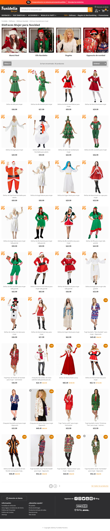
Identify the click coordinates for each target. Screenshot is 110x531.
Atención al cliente (14, 498)
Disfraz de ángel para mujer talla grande (96, 288)
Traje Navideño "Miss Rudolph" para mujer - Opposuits (95, 333)
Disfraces (6, 15)
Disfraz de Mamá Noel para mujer (95, 104)
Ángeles (68, 55)
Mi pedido (32, 506)
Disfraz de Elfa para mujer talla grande (95, 242)
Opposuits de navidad (95, 55)
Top (65, 15)
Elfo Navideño (41, 55)
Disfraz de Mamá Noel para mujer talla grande (68, 288)
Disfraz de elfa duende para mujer (41, 104)
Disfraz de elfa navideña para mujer (95, 150)
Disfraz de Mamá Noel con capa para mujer (95, 196)
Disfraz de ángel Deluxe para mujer (42, 195)
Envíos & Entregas (34, 508)
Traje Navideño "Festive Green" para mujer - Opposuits (68, 470)
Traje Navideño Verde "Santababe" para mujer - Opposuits (96, 470)
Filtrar (6, 63)
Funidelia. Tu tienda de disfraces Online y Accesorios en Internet (9, 9)
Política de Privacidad (8, 510)
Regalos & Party (48, 15)
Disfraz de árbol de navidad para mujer (68, 151)
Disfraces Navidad (22, 21)
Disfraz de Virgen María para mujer (68, 195)
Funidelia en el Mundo (9, 506)
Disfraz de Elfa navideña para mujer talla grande (14, 288)
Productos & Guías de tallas (37, 510)
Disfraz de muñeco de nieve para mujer (14, 333)
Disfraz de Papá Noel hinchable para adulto (14, 196)
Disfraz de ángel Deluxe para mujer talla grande (14, 242)
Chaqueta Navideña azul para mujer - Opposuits (14, 424)
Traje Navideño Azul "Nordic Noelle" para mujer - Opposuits (41, 470)
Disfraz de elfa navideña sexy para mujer (68, 242)
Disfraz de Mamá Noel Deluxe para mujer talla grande (41, 288)
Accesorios (33, 15)
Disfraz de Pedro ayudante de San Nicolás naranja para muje (14, 470)
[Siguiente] (59, 486)
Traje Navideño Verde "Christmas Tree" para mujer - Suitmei (95, 424)
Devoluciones (33, 512)
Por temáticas (19, 15)
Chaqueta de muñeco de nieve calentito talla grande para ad (41, 379)
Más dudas (32, 515)
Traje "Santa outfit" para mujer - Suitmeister (68, 424)
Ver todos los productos (99, 486)
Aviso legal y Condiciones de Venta (13, 508)
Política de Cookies (8, 512)
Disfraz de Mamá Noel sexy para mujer (41, 333)
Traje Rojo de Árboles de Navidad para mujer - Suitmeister (14, 379)
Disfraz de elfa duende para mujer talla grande (41, 242)
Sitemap (4, 515)
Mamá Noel (14, 55)
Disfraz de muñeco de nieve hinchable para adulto (41, 151)
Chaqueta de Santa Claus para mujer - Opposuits (41, 424)
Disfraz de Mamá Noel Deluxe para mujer (68, 105)
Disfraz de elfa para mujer (14, 104)
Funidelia (4, 21)
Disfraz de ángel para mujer (14, 150)
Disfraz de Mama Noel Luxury (68, 378)
